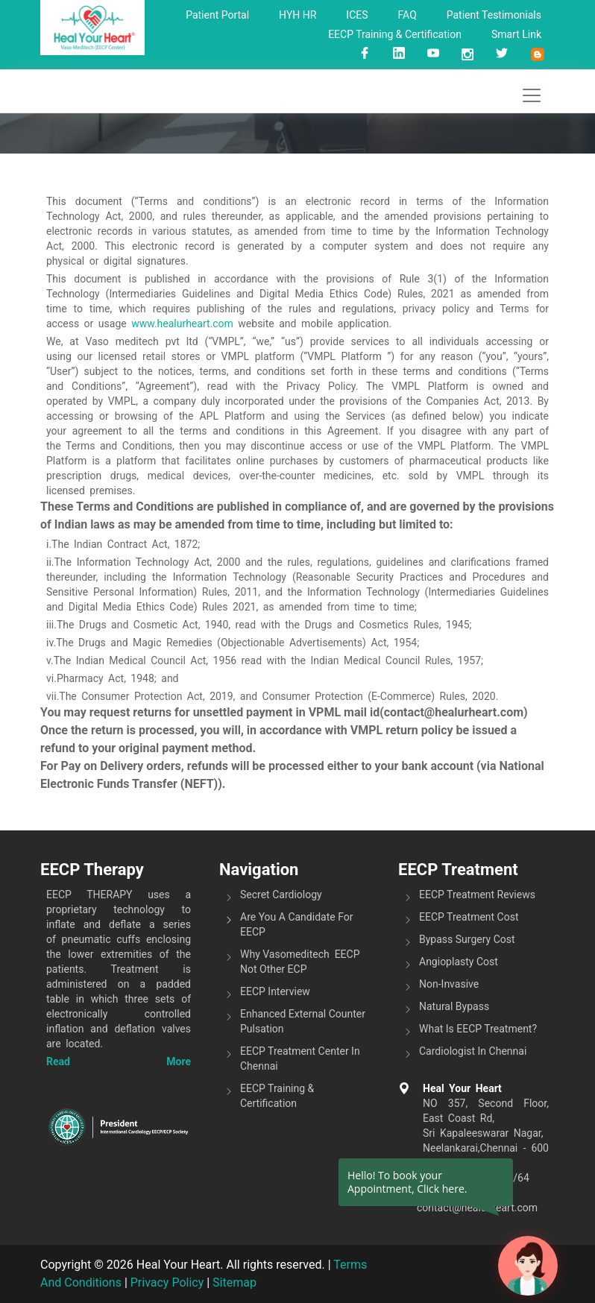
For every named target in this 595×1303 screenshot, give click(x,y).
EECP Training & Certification (395, 34)
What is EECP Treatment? (478, 1029)
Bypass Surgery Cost (467, 939)
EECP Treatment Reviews (477, 894)
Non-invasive (449, 984)
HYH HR (297, 15)
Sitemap (234, 1282)
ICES (357, 15)
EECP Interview (275, 991)
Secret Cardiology (281, 894)
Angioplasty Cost (458, 962)
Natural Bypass (454, 1006)
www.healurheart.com (182, 323)
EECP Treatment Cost (469, 917)
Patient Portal (217, 15)
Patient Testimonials (494, 15)
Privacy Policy (167, 1282)
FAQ (407, 15)
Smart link (516, 34)
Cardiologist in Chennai (472, 1051)
